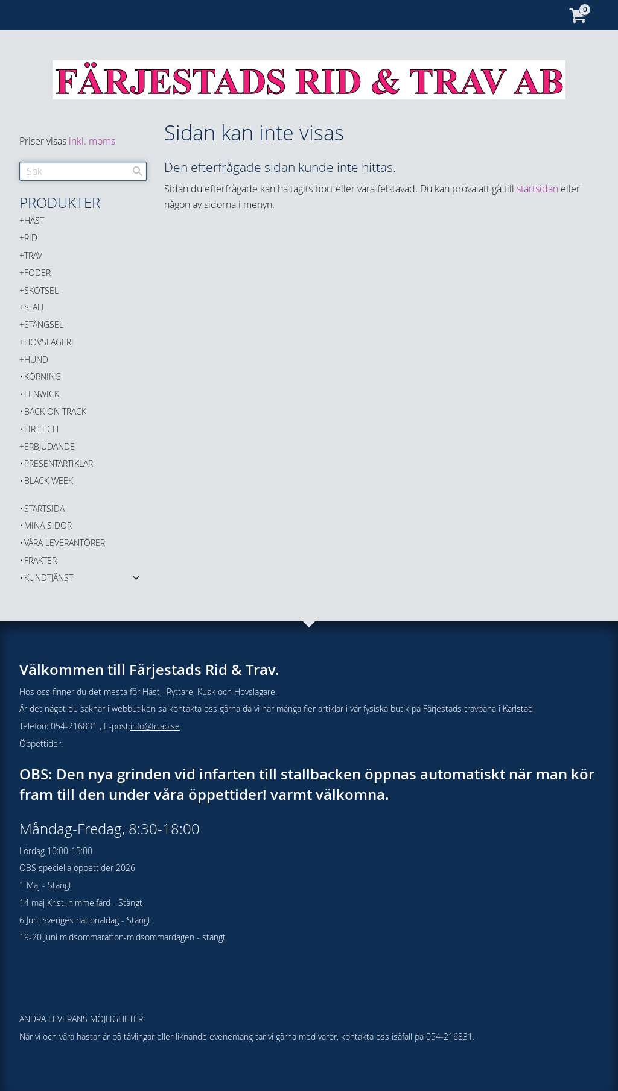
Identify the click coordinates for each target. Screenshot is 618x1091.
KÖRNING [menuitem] (42, 376)
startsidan (537, 188)
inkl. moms (92, 141)
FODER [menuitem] (37, 272)
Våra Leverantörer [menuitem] (64, 543)
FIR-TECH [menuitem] (41, 429)
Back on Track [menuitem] (55, 411)
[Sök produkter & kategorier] (83, 171)
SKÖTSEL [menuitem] (41, 290)
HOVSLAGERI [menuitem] (49, 342)
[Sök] (138, 171)
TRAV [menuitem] (33, 255)
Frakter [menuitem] (40, 560)
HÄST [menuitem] (34, 220)
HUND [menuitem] (36, 359)
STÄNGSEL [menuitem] (43, 324)
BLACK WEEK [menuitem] (48, 480)
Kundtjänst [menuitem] (48, 577)
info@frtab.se (155, 726)
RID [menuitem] (30, 238)
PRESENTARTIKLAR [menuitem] (58, 463)
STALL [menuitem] (35, 307)
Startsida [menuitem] (44, 508)
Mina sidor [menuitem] (48, 525)
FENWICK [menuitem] (41, 394)
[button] (136, 577)
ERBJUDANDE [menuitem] (49, 446)
